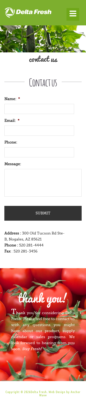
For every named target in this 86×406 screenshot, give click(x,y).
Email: (11, 121)
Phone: (10, 142)
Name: (12, 99)
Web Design (57, 392)
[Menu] (73, 14)
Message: (12, 164)
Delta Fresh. (39, 392)
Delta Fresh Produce (43, 14)
